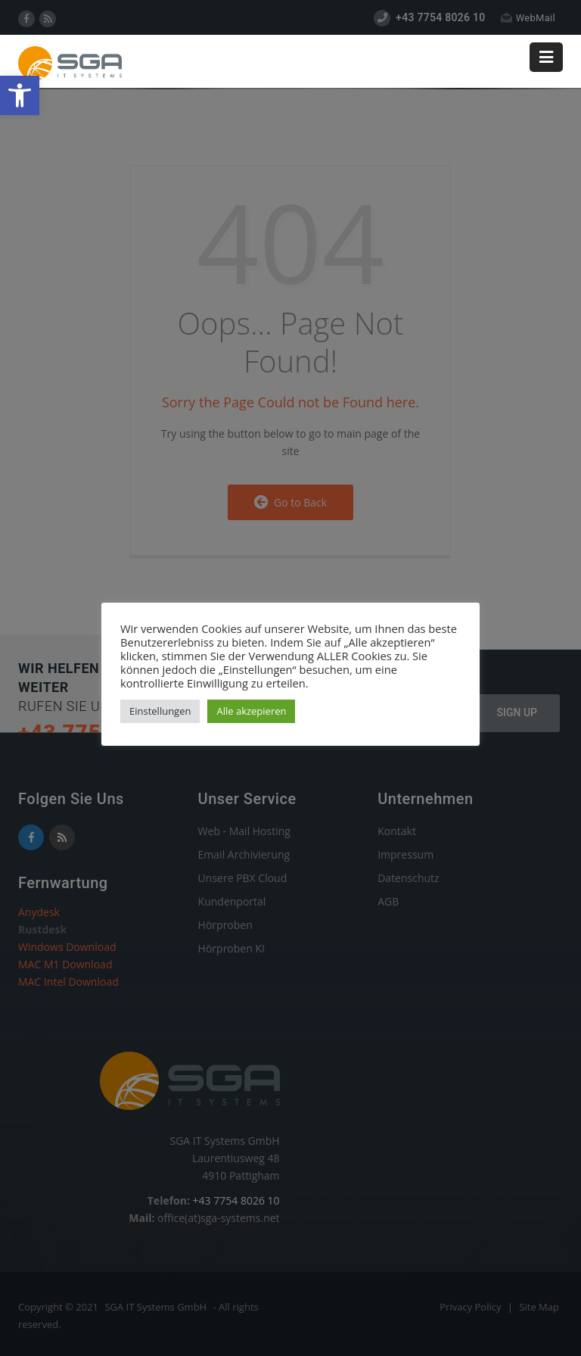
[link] (19, 95)
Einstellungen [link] (160, 711)
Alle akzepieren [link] (251, 711)
